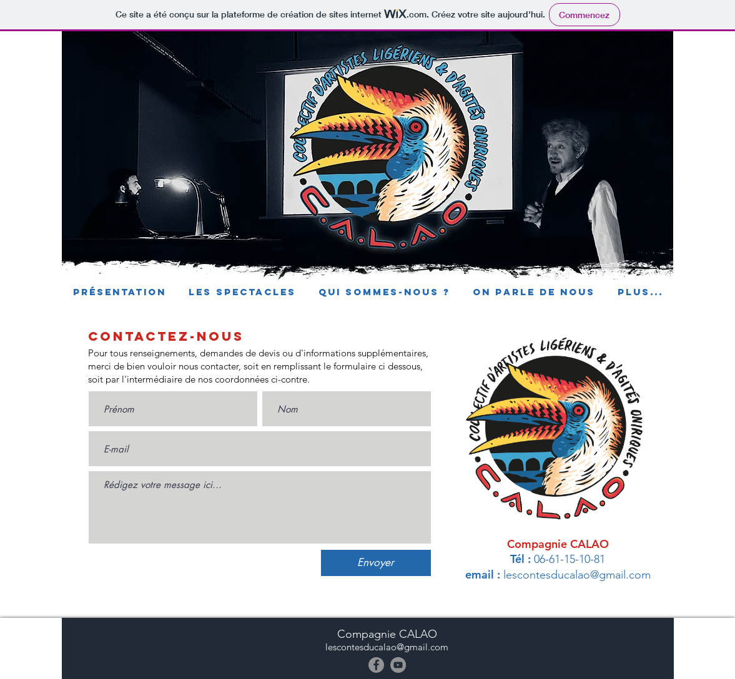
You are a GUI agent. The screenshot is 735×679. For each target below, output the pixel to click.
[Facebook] (376, 665)
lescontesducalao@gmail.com (577, 575)
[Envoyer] (376, 563)
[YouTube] (398, 665)
